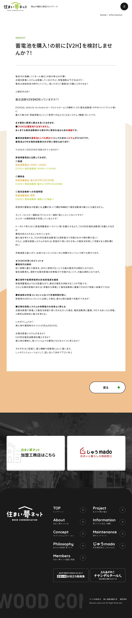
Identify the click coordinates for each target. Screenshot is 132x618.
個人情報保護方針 (110, 599)
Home (103, 15)
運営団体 (123, 599)
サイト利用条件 (95, 599)
